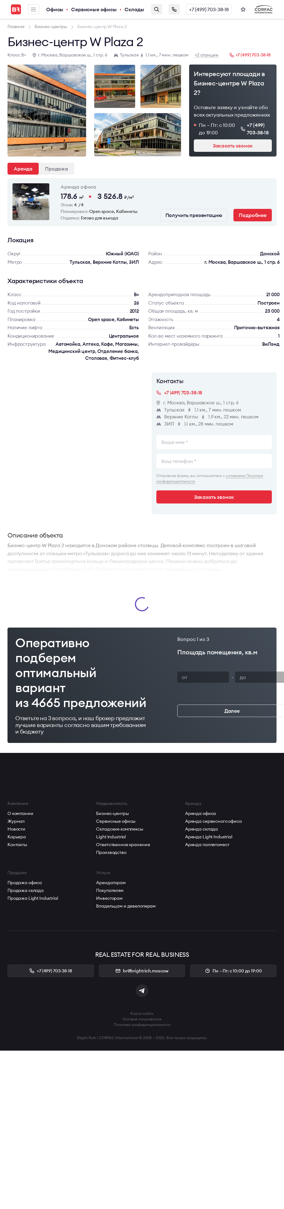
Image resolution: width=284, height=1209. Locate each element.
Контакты (17, 844)
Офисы (54, 9)
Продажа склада (25, 890)
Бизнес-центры (112, 813)
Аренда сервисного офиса (213, 821)
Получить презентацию (193, 215)
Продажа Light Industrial (32, 898)
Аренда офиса (200, 813)
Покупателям (109, 890)
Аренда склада (201, 829)
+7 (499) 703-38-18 (209, 9)
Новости (16, 829)
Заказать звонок (174, 9)
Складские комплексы (119, 829)
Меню (33, 9)
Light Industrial (111, 837)
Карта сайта (142, 1013)
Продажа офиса (24, 882)
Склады (134, 9)
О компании (20, 813)
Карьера (16, 837)
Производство (111, 852)
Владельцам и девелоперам (126, 906)
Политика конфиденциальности (142, 1024)
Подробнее (253, 215)
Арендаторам (110, 882)
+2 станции (206, 55)
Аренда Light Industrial (208, 837)
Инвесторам (109, 898)
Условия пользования (142, 1019)
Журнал (16, 821)
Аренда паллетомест (207, 844)
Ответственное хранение (123, 844)
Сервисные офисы (94, 9)
